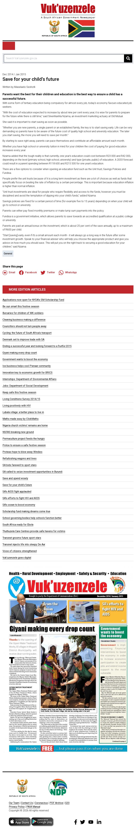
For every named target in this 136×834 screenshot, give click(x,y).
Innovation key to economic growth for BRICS (27, 372)
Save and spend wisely (15, 478)
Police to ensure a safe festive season (24, 445)
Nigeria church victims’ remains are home (25, 425)
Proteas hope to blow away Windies (22, 451)
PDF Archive (56, 802)
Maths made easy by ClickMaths (21, 418)
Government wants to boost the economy (25, 359)
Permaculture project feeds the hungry (24, 438)
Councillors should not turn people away (24, 326)
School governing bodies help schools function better (32, 517)
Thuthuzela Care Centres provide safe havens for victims (34, 531)
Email (9, 272)
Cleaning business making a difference (24, 319)
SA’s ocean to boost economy (19, 504)
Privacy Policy (17, 806)
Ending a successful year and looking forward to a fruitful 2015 (37, 346)
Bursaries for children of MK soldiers (23, 313)
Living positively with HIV (17, 405)
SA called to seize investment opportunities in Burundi (32, 471)
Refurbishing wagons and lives (19, 458)
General (8, 253)
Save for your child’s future (17, 484)
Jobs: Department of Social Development (25, 385)
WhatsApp (68, 272)
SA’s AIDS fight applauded (17, 491)
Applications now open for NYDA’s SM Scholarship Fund (33, 299)
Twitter (48, 272)
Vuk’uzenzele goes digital (17, 557)
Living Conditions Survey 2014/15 (21, 398)
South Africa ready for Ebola (18, 524)
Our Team (14, 802)
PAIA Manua (33, 806)
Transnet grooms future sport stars (22, 537)
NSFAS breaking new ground (18, 432)
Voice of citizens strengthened (20, 551)
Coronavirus (41, 802)
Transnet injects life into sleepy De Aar (24, 544)
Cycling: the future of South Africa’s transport (27, 332)
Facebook (28, 272)
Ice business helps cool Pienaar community (27, 365)
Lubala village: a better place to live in (23, 412)
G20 (67, 802)
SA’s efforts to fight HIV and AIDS (21, 498)
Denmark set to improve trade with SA (23, 339)
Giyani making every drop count (20, 352)
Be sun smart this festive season (21, 306)
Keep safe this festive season (19, 392)
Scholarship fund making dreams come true (26, 511)
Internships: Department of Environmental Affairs (29, 379)
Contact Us (27, 802)
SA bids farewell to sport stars (19, 465)
